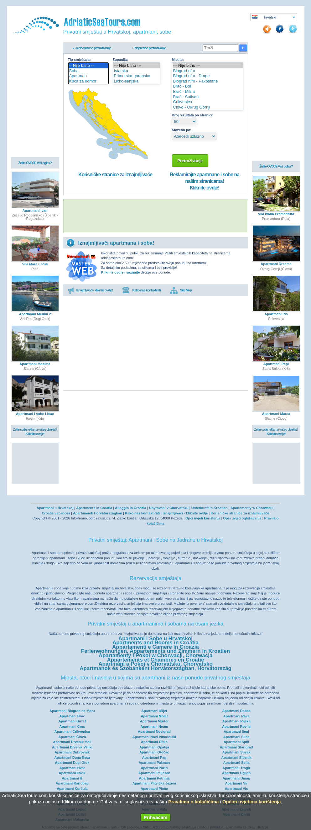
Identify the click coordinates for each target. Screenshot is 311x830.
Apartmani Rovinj (236, 726)
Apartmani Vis (236, 788)
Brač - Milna (208, 91)
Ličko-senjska (136, 81)
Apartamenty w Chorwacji (251, 508)
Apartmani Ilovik (72, 773)
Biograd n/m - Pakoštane (208, 81)
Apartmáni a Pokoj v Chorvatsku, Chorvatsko (155, 664)
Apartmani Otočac (154, 752)
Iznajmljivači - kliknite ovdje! (90, 290)
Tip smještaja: (79, 59)
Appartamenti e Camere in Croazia (155, 647)
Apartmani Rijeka (236, 721)
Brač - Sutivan (208, 97)
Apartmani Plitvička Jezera (154, 783)
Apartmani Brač (72, 716)
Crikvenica (208, 102)
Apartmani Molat (154, 716)
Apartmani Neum (154, 726)
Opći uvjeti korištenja (202, 518)
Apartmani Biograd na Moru (72, 711)
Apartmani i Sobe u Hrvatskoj (155, 638)
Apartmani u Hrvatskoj (55, 508)
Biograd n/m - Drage (208, 76)
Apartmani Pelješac (154, 773)
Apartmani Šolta (236, 762)
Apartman (88, 76)
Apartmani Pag (154, 757)
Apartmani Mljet (154, 711)
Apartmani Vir (236, 783)
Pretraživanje (190, 160)
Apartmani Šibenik (236, 757)
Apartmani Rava (236, 716)
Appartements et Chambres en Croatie (155, 660)
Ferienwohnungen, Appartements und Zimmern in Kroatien (155, 651)
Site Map (181, 290)
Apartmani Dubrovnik (72, 752)
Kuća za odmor (88, 81)
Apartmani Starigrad (236, 747)
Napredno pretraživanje (150, 48)
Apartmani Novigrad (154, 731)
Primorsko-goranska (136, 76)
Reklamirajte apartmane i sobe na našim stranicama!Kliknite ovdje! (204, 181)
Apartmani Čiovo (72, 737)
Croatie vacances (56, 513)
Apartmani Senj (236, 731)
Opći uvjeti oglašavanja (242, 518)
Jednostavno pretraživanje (93, 48)
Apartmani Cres (72, 726)
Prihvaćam (156, 817)
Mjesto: (178, 59)
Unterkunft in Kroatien (209, 508)
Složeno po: (181, 130)
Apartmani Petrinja (154, 778)
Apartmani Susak (236, 752)
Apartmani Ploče (154, 788)
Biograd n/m (208, 71)
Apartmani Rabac (236, 711)
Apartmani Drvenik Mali (72, 742)
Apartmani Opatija (154, 747)
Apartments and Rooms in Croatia (155, 643)
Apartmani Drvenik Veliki (72, 747)
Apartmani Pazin (154, 768)
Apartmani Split (236, 742)
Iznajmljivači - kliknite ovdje (185, 513)
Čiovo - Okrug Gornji (208, 107)
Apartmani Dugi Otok (72, 762)
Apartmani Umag (236, 778)
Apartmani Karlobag (72, 783)
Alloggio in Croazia (130, 508)
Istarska (136, 71)
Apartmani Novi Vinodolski (154, 737)
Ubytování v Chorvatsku (169, 508)
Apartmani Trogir (236, 768)
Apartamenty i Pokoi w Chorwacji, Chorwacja (156, 655)
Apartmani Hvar (72, 768)
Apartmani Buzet (72, 721)
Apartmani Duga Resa (72, 757)
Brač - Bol (208, 86)
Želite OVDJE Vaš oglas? (35, 163)
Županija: (120, 59)
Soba (88, 71)
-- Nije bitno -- (88, 65)
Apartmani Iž (72, 778)
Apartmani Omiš (154, 742)
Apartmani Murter (154, 721)
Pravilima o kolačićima (193, 801)
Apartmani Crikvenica (72, 731)
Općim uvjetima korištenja (251, 801)
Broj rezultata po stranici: (193, 115)
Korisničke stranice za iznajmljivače (115, 174)
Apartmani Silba (236, 737)
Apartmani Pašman (154, 762)
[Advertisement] (156, 216)
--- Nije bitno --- (136, 65)
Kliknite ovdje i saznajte (120, 272)
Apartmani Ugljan (236, 773)
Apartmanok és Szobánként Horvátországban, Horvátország (155, 668)
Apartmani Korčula (72, 788)
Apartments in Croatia (94, 508)
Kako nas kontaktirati (141, 290)
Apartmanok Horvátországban (97, 513)
